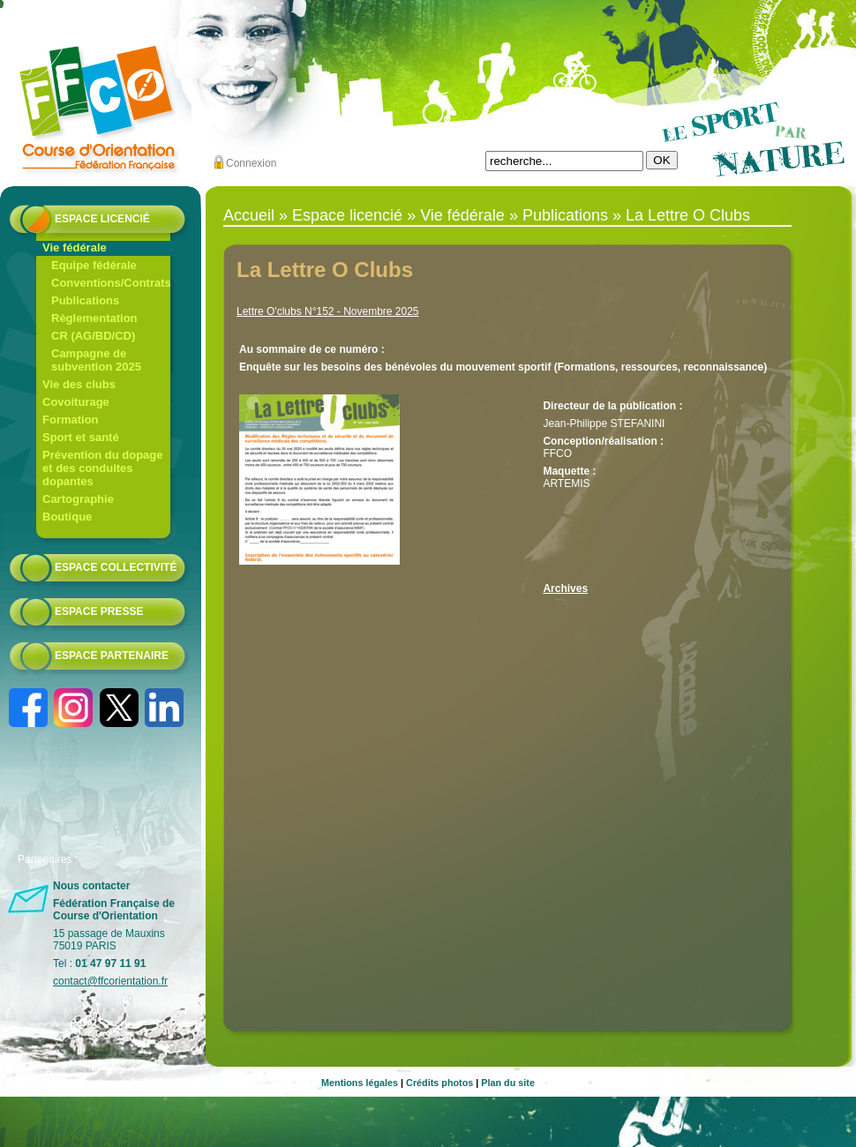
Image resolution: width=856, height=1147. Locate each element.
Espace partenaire (112, 655)
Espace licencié (102, 219)
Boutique (67, 516)
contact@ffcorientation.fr (110, 981)
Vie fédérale (74, 247)
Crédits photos (439, 1082)
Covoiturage (75, 402)
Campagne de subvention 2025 (96, 360)
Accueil (248, 215)
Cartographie (78, 499)
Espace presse (99, 611)
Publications (85, 300)
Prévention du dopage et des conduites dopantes (102, 468)
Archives (565, 588)
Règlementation (94, 318)
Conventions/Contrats (111, 282)
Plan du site (508, 1082)
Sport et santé (80, 437)
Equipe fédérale (94, 265)
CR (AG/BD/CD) (93, 335)
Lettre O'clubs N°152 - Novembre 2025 (328, 311)
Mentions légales (359, 1082)
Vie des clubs (79, 384)
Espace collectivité (115, 567)
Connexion (251, 163)
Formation (70, 419)
